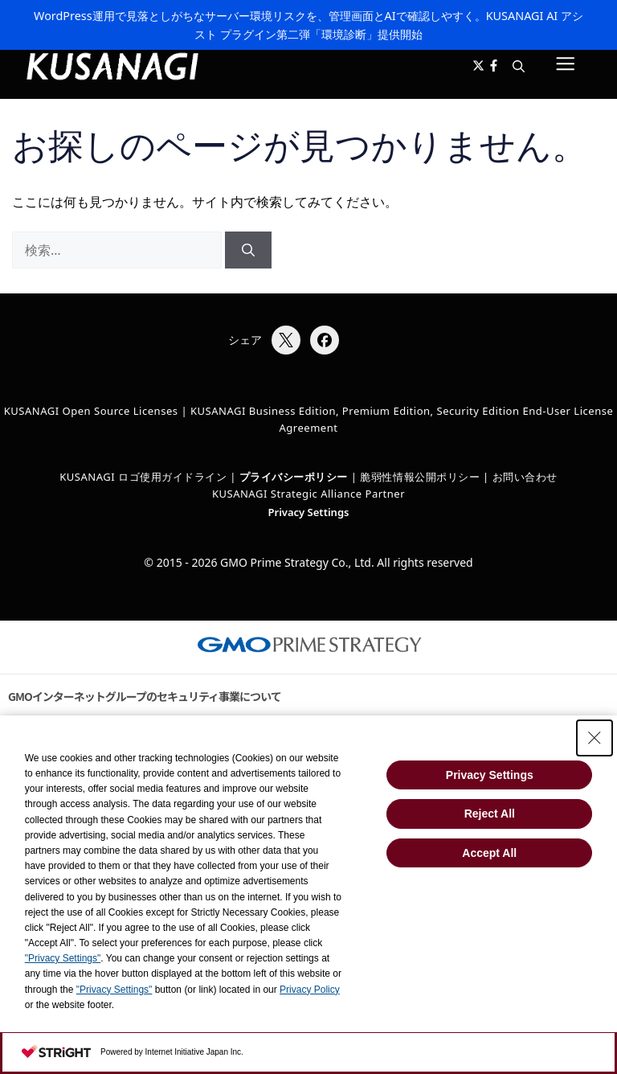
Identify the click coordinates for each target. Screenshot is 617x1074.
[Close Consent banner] (594, 738)
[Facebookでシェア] (324, 340)
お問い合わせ (525, 476)
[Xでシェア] (286, 340)
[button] (518, 67)
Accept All (489, 852)
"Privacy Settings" (63, 958)
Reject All (489, 813)
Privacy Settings (308, 512)
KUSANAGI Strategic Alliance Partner (308, 493)
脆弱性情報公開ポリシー (420, 476)
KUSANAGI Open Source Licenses (91, 411)
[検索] (248, 250)
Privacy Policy (310, 989)
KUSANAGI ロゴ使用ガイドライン (143, 476)
